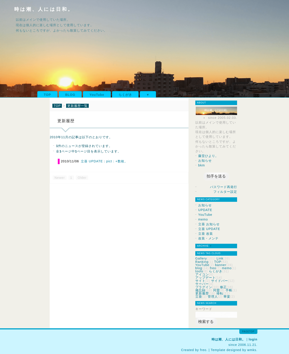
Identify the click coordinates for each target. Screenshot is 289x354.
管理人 (213, 296)
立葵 (198, 296)
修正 (223, 287)
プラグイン (203, 287)
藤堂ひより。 (208, 156)
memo (203, 219)
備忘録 (200, 290)
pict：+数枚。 (117, 161)
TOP (47, 95)
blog (198, 268)
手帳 (229, 290)
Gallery (201, 258)
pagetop (248, 331)
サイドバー (219, 281)
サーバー (202, 284)
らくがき (125, 95)
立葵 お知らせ (209, 224)
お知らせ (205, 160)
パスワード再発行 (223, 187)
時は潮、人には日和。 (44, 9)
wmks (251, 350)
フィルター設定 (225, 191)
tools (199, 271)
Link (220, 258)
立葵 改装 (205, 233)
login (253, 339)
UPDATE (205, 210)
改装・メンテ (208, 238)
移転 (220, 293)
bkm (201, 165)
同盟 (216, 290)
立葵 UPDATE (92, 161)
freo (213, 268)
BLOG (70, 95)
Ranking (202, 262)
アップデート (205, 277)
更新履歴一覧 (77, 106)
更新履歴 (202, 293)
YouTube (96, 95)
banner (220, 265)
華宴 (227, 296)
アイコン (202, 274)
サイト (200, 281)
